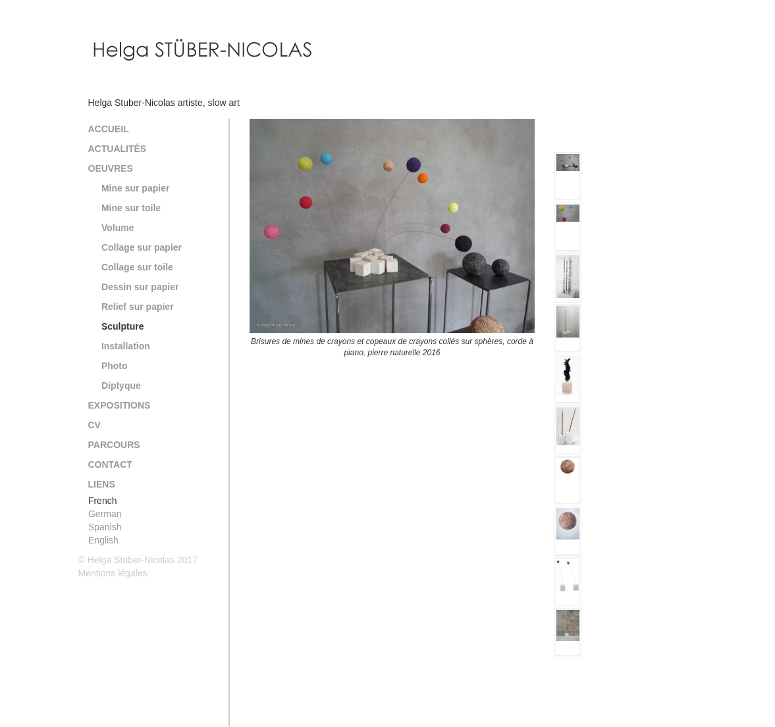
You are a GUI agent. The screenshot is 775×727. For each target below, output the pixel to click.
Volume (117, 227)
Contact (110, 464)
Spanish (105, 527)
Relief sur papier (137, 306)
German (105, 514)
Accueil (108, 129)
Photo (114, 366)
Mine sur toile (131, 208)
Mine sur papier (135, 188)
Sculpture (122, 326)
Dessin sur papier (140, 287)
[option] (392, 239)
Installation (125, 346)
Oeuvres (110, 168)
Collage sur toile (137, 267)
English (103, 540)
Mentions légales (112, 573)
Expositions (119, 405)
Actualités (117, 148)
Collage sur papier (141, 247)
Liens (101, 484)
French (102, 500)
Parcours (114, 444)
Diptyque (121, 385)
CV (94, 425)
